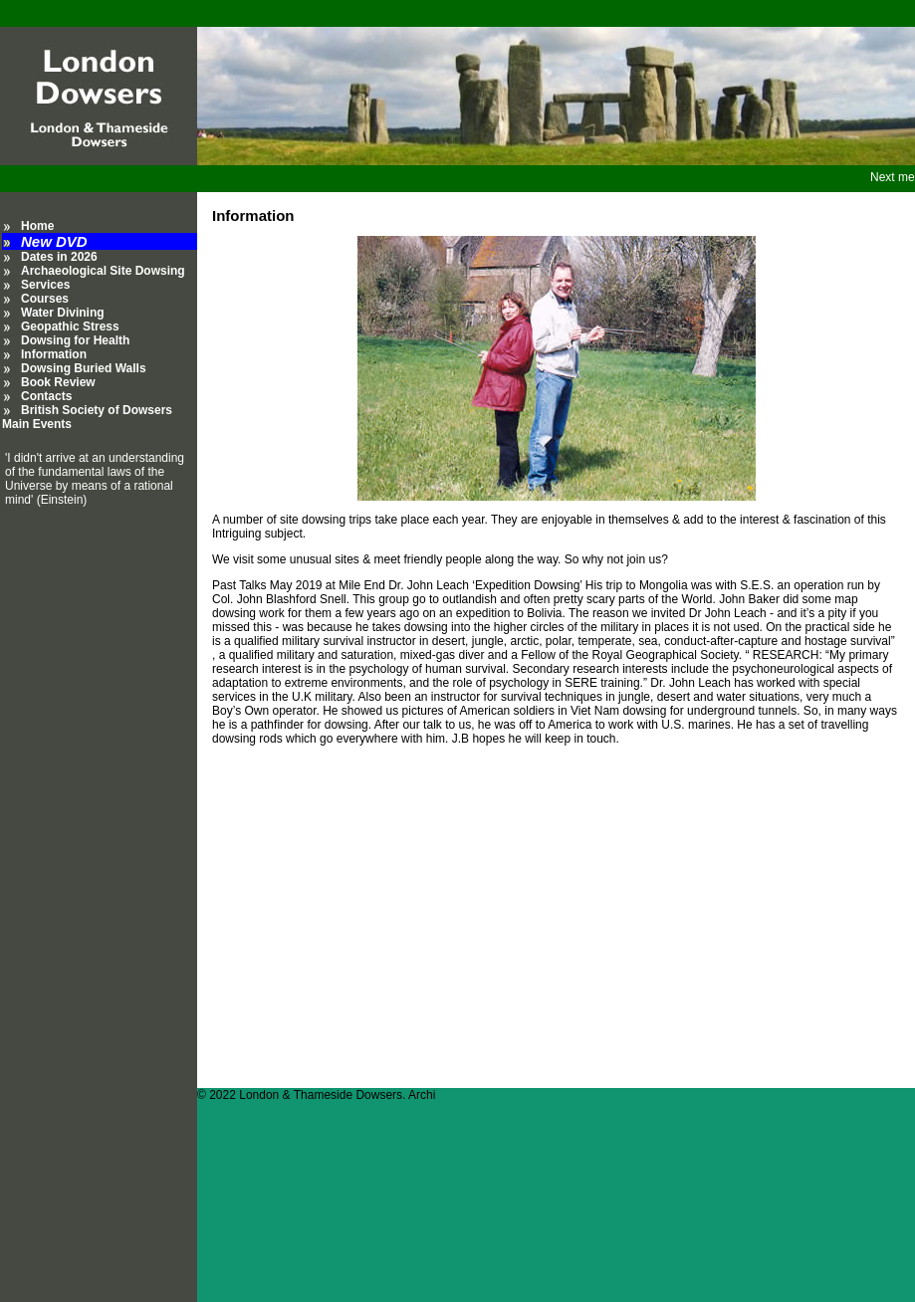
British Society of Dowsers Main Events (87, 417)
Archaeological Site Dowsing (103, 271)
